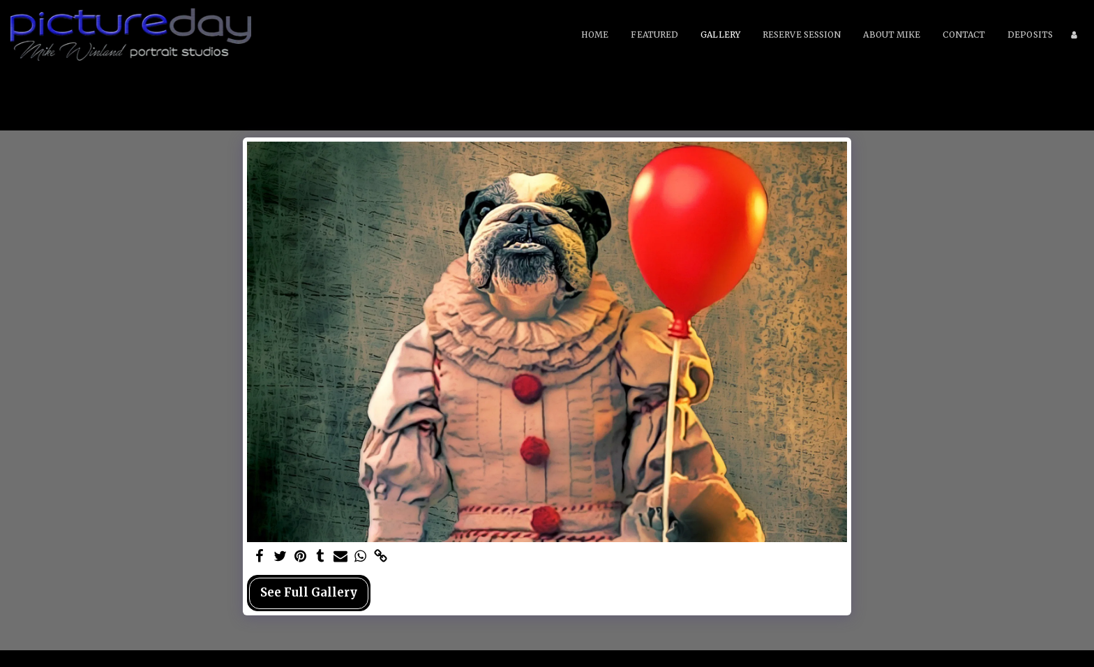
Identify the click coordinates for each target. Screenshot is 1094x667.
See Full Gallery (308, 592)
